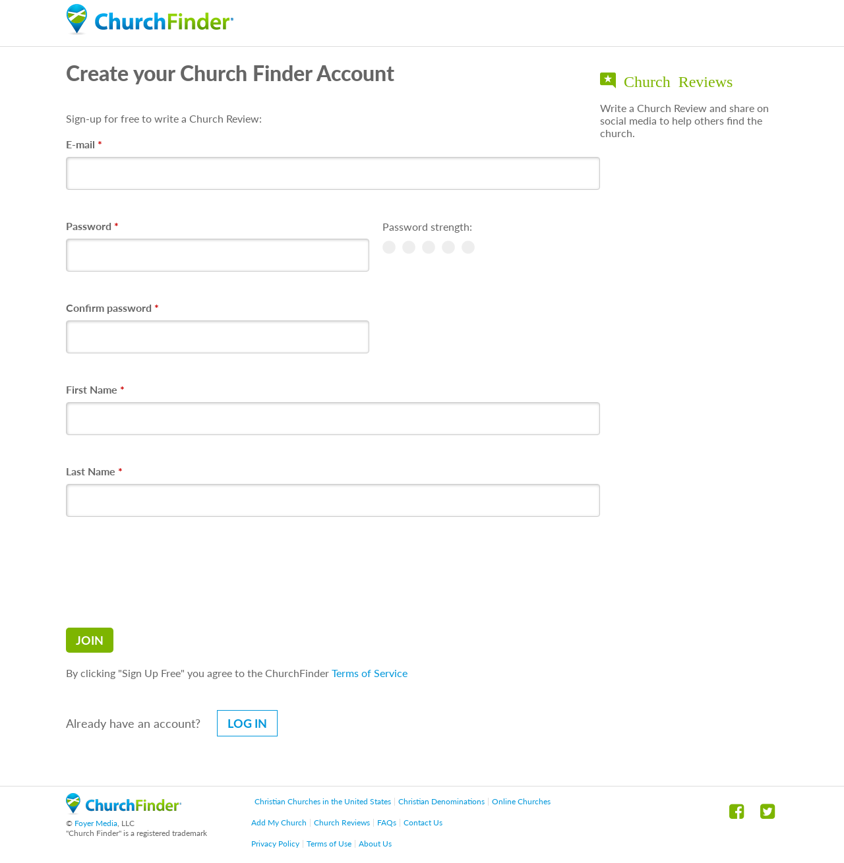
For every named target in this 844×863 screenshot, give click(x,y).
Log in (247, 723)
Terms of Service (369, 673)
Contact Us (423, 822)
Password (92, 226)
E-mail (84, 144)
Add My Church (279, 822)
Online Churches (521, 801)
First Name (95, 389)
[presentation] (166, 572)
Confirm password (112, 307)
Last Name (94, 471)
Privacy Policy (275, 843)
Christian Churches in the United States (323, 801)
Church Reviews (342, 822)
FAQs (386, 822)
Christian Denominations (441, 801)
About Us (375, 843)
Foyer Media (96, 823)
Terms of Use (329, 843)
